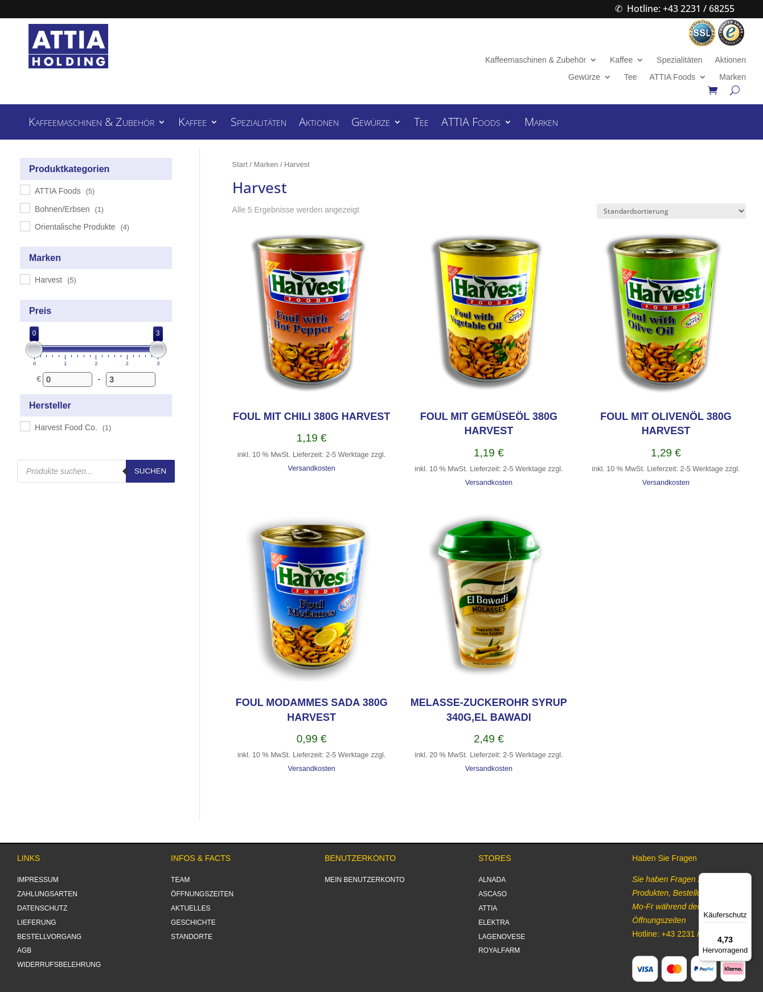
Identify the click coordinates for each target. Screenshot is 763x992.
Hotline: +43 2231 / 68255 (681, 8)
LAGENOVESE (501, 937)
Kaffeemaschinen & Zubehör (535, 60)
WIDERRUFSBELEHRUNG (59, 965)
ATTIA (487, 908)
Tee (630, 77)
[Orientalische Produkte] (24, 225)
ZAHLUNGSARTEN (47, 894)
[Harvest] (24, 278)
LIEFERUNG (36, 922)
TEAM (180, 880)
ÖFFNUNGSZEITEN (202, 894)
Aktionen (730, 60)
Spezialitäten (679, 60)
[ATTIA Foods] (24, 189)
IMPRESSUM (38, 880)
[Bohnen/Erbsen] (24, 207)
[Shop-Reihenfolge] (671, 211)
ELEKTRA (494, 922)
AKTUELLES (190, 908)
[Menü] (745, 880)
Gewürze (584, 77)
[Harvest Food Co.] (24, 425)
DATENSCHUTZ (42, 908)
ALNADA (492, 880)
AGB (24, 950)
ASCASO (492, 894)
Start (240, 164)
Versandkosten (311, 468)
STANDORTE (191, 937)
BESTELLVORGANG (49, 937)
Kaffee (621, 60)
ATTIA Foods (673, 77)
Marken (732, 77)
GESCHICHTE (193, 922)
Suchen (150, 471)
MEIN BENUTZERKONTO (364, 880)
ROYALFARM (499, 950)
